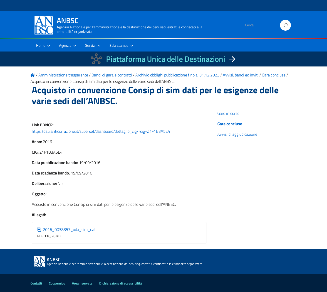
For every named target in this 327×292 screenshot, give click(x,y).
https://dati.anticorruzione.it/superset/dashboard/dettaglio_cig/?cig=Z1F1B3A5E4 (101, 131)
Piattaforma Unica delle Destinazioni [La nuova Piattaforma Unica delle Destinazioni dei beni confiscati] (165, 59)
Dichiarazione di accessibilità (120, 283)
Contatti (36, 283)
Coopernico (57, 283)
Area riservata (82, 283)
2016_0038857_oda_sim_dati (67, 229)
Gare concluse (229, 124)
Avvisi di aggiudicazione (237, 134)
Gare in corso (228, 113)
